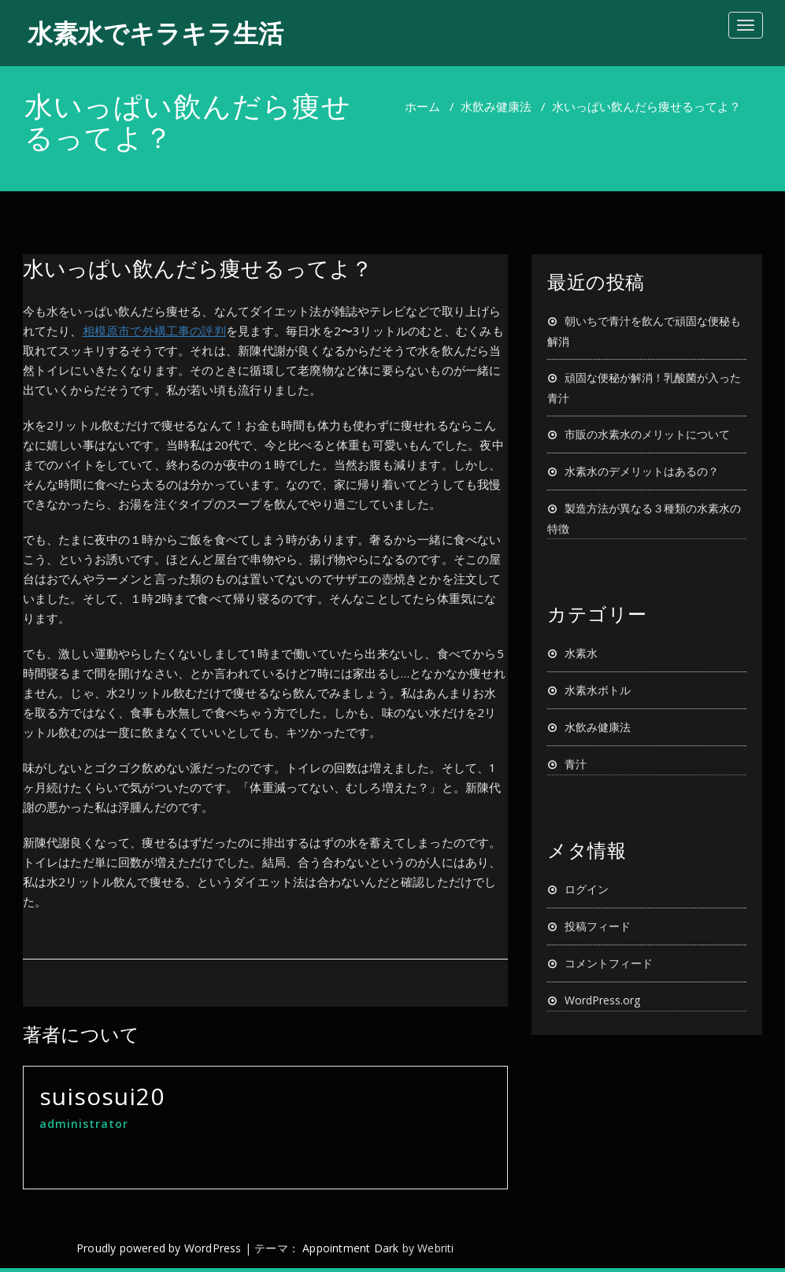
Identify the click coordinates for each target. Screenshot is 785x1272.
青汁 (576, 763)
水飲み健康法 (496, 106)
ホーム (422, 106)
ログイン (587, 889)
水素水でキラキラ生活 (155, 33)
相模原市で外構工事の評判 (154, 330)
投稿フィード (598, 926)
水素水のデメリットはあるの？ (642, 471)
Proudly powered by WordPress (159, 1248)
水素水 (581, 652)
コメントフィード (609, 963)
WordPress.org (602, 1000)
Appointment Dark (350, 1248)
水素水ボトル (598, 689)
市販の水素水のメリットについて (647, 434)
